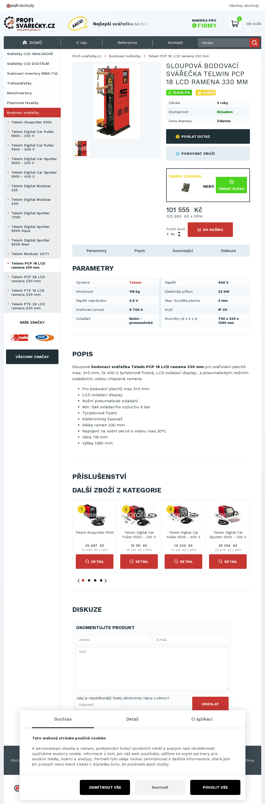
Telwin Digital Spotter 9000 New (30, 242)
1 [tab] (83, 580)
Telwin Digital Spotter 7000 (30, 215)
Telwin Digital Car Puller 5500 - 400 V (32, 147)
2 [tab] (89, 580)
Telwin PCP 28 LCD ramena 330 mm (28, 279)
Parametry (96, 250)
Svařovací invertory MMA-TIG (32, 73)
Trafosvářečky (19, 83)
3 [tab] (95, 580)
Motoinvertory (19, 93)
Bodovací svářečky (23, 113)
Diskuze (228, 250)
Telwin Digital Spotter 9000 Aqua (30, 229)
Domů (32, 42)
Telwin (135, 282)
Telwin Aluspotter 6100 (31, 122)
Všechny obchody (244, 6)
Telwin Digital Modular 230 (31, 188)
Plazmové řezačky (22, 103)
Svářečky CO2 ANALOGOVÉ (30, 54)
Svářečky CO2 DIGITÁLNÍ (28, 64)
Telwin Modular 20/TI (30, 254)
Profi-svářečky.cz (86, 56)
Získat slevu (231, 185)
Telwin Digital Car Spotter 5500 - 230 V (34, 161)
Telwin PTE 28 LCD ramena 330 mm (28, 306)
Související (183, 250)
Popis (139, 250)
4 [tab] (101, 580)
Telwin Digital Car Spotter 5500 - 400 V (34, 174)
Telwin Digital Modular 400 (31, 201)
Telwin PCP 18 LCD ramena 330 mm (28, 265)
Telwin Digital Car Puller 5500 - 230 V (32, 134)
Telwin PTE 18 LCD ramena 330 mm (27, 292)
